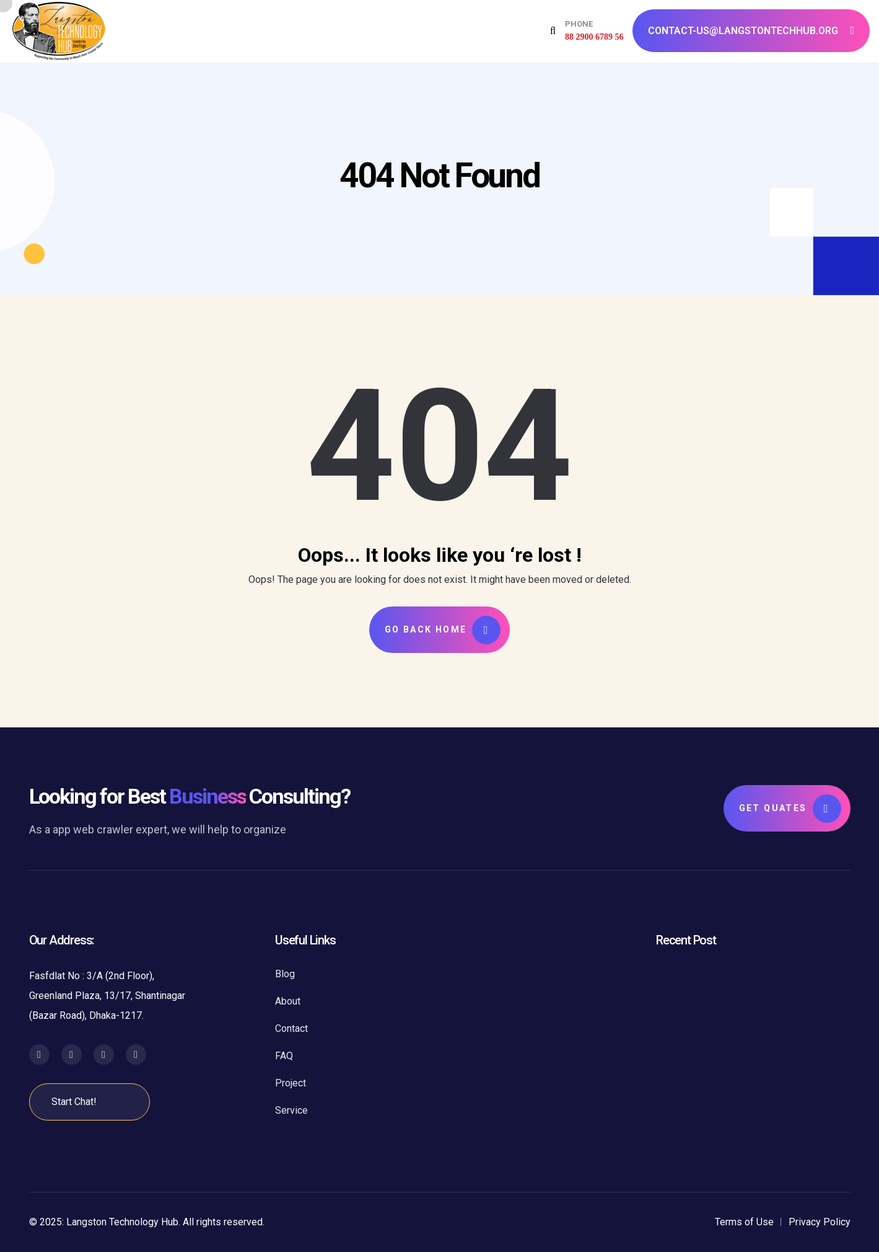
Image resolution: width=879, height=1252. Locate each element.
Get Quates (790, 808)
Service (291, 1110)
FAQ (284, 1056)
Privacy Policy (820, 1222)
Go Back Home (443, 630)
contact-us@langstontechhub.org (751, 31)
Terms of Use (744, 1222)
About (287, 1001)
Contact (291, 1028)
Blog (285, 974)
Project (290, 1083)
